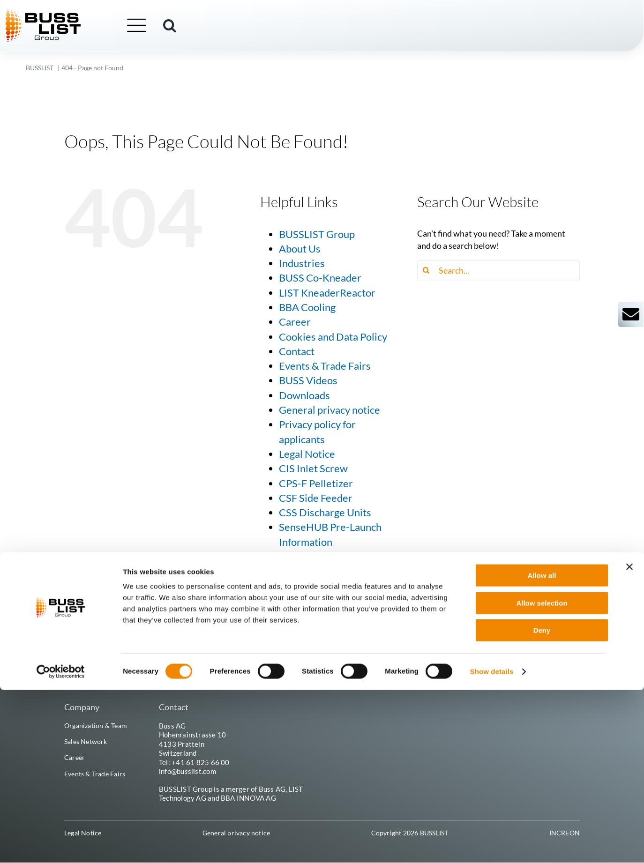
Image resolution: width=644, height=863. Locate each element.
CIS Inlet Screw (313, 468)
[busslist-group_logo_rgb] (63, 14)
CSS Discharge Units (325, 512)
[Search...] (498, 270)
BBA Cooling (307, 307)
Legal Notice (307, 454)
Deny (542, 803)
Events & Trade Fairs (325, 366)
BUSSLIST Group (317, 234)
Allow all (542, 748)
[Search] (427, 270)
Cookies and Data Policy (333, 337)
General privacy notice (329, 410)
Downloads (304, 395)
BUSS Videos (308, 380)
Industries (302, 263)
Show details (492, 844)
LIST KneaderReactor (327, 293)
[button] (190, 26)
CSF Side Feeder (315, 498)
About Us (300, 249)
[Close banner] (629, 740)
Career (295, 322)
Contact (297, 351)
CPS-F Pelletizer (316, 483)
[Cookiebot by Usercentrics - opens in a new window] (61, 845)
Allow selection (541, 776)
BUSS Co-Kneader (320, 278)
